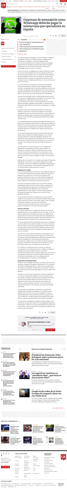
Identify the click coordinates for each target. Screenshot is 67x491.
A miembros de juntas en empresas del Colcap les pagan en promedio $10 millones (9, 364)
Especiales (26, 464)
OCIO (25, 6)
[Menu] (8, 7)
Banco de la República (41, 10)
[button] (19, 324)
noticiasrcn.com (45, 485)
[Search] (57, 4)
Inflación (49, 10)
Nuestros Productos (48, 460)
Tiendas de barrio (24, 10)
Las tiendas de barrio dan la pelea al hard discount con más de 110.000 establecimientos (8, 383)
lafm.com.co (53, 485)
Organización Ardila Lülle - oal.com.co (61, 484)
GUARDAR (62, 35)
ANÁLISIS (43, 6)
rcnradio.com (38, 485)
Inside (34, 468)
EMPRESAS (21, 6)
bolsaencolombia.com (49, 483)
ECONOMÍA (16, 6)
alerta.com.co (4, 486)
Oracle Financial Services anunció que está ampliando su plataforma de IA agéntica (38, 441)
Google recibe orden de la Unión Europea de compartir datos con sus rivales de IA (46, 393)
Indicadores (17, 468)
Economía (35, 460)
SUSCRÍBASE (63, 1)
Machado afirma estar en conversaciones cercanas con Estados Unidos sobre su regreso (14, 430)
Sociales (17, 476)
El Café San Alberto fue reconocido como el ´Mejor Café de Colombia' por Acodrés (15, 441)
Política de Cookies (48, 469)
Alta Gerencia (27, 456)
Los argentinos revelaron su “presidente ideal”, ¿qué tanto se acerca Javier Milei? (46, 375)
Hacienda (5, 370)
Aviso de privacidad (48, 463)
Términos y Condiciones (49, 465)
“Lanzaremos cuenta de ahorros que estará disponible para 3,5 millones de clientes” (9, 355)
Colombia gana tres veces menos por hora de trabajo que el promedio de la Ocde (9, 393)
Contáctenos (47, 462)
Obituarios (26, 470)
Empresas (17, 464)
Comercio (5, 379)
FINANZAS (11, 6)
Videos (25, 476)
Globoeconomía (36, 465)
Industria (5, 361)
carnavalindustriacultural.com (21, 485)
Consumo (17, 460)
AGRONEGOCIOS (37, 6)
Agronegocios (18, 456)
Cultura (4, 398)
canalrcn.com (31, 485)
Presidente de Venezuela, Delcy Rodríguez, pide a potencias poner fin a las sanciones (47, 357)
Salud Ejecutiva (36, 473)
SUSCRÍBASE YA (50, 329)
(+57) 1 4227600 (4, 462)
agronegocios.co (15, 483)
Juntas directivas (56, 10)
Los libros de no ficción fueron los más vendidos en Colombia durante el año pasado (9, 402)
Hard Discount (32, 10)
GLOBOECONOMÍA (29, 6)
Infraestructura (27, 468)
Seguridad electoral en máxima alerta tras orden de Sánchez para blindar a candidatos (38, 429)
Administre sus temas (7, 66)
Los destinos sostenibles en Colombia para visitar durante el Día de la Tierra (59, 441)
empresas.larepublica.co (26, 483)
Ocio (34, 470)
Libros (13, 12)
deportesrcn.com (12, 486)
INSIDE (64, 6)
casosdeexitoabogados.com (7, 485)
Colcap (62, 10)
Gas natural (18, 12)
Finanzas (17, 465)
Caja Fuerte (26, 457)
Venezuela (12, 425)
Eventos (34, 464)
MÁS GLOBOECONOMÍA (57, 408)
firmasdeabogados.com (38, 483)
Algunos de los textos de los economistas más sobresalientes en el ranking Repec (9, 373)
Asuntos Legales (18, 457)
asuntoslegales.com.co (6, 483)
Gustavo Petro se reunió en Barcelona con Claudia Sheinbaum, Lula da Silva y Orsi (60, 429)
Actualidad (35, 425)
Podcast (16, 473)
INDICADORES (59, 6)
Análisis (34, 456)
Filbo (9, 12)
